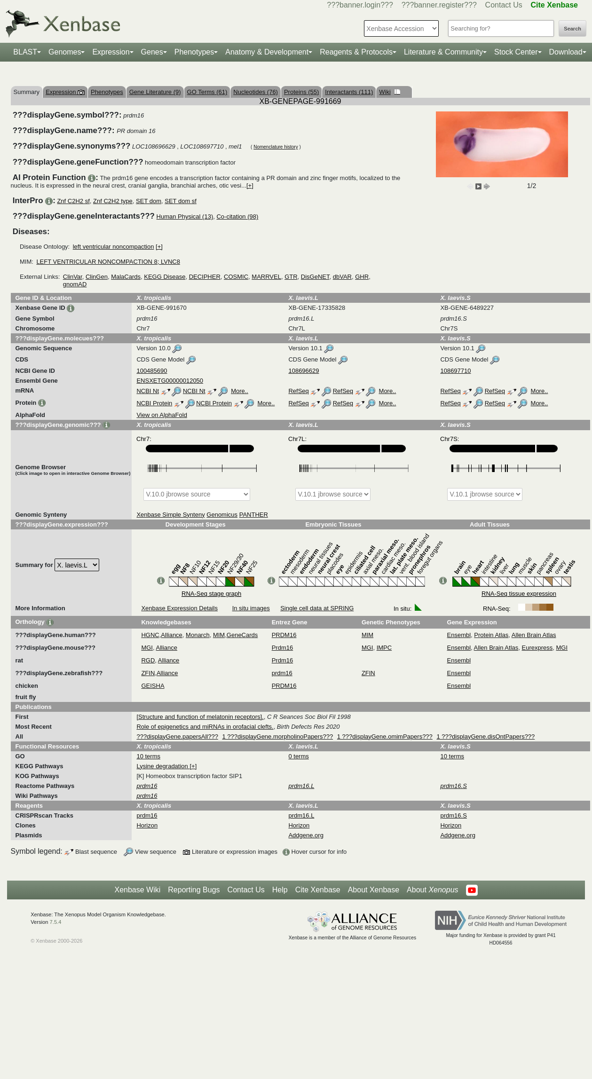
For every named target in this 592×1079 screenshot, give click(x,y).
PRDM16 (284, 634)
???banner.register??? (439, 5)
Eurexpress (537, 647)
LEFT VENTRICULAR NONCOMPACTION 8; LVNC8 (108, 261)
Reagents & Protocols (356, 52)
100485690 (151, 370)
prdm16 (282, 673)
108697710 (455, 370)
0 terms (298, 756)
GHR (362, 276)
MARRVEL (266, 276)
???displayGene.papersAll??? (177, 736)
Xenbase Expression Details (179, 608)
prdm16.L (301, 815)
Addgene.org (305, 835)
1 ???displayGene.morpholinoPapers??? (277, 736)
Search (572, 29)
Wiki (389, 91)
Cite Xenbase (317, 890)
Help (280, 890)
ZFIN (148, 673)
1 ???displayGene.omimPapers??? (385, 736)
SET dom (148, 201)
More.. (239, 390)
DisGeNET (315, 276)
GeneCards (242, 634)
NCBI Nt (147, 390)
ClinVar (72, 276)
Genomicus (221, 514)
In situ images (251, 608)
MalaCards (126, 276)
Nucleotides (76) (255, 91)
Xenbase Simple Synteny (170, 514)
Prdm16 (282, 647)
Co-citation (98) (237, 216)
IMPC (384, 647)
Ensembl (459, 634)
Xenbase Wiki (137, 890)
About (432, 890)
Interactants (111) (349, 91)
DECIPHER (205, 276)
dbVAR (342, 276)
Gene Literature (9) (155, 91)
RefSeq (298, 390)
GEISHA (152, 685)
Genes (152, 52)
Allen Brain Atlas (534, 634)
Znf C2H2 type (113, 201)
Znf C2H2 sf (73, 201)
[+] (249, 185)
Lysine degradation (162, 766)
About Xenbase (373, 890)
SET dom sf (181, 201)
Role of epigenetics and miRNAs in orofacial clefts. (204, 726)
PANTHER (253, 514)
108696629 (303, 370)
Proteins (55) (301, 91)
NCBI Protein (154, 403)
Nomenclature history (275, 147)
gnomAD (75, 284)
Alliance (171, 634)
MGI (147, 647)
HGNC (150, 634)
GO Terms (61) (207, 91)
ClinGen (97, 276)
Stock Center (515, 52)
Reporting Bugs (194, 890)
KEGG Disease (164, 276)
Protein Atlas (491, 634)
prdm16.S (453, 815)
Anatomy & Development (266, 52)
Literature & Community (443, 52)
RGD (148, 660)
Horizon (147, 825)
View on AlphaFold (161, 414)
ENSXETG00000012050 (169, 380)
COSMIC (236, 276)
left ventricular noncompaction (113, 246)
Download (566, 52)
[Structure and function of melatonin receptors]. (199, 716)
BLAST (25, 52)
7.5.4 (56, 922)
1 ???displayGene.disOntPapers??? (485, 736)
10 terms (148, 756)
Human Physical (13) (185, 216)
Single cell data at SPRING (317, 608)
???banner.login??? (360, 5)
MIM (219, 634)
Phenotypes (194, 52)
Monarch (198, 634)
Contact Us (503, 5)
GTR (290, 276)
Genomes (64, 52)
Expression (110, 52)
